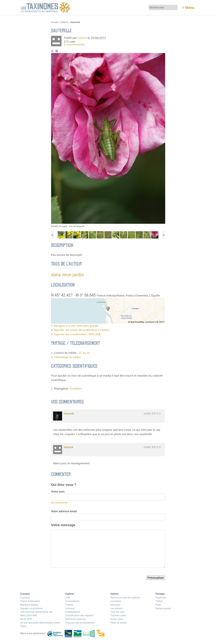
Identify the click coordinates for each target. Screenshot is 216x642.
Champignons (72, 611)
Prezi (158, 604)
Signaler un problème (31, 608)
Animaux (70, 608)
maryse (82, 38)
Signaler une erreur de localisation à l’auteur (82, 330)
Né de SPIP (26, 619)
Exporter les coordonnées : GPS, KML (77, 334)
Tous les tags (117, 611)
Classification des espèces (79, 615)
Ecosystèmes (72, 601)
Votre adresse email (64, 511)
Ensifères (76, 388)
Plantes (69, 604)
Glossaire (115, 604)
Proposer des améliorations (79, 622)
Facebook (160, 597)
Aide (67, 597)
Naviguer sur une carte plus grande (76, 325)
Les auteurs (116, 608)
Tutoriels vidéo (118, 615)
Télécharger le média (57, 51)
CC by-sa (84, 353)
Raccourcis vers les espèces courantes (125, 599)
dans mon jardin (67, 275)
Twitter (159, 601)
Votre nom (57, 491)
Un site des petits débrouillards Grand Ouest (40, 624)
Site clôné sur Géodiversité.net (36, 611)
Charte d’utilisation (30, 601)
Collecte (64, 22)
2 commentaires (74, 44)
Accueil (54, 22)
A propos (25, 597)
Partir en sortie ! (118, 622)
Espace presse (163, 608)
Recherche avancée (75, 619)
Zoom (52, 51)
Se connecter (59, 502)
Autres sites (116, 619)
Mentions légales (29, 604)
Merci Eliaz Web (28, 615)
